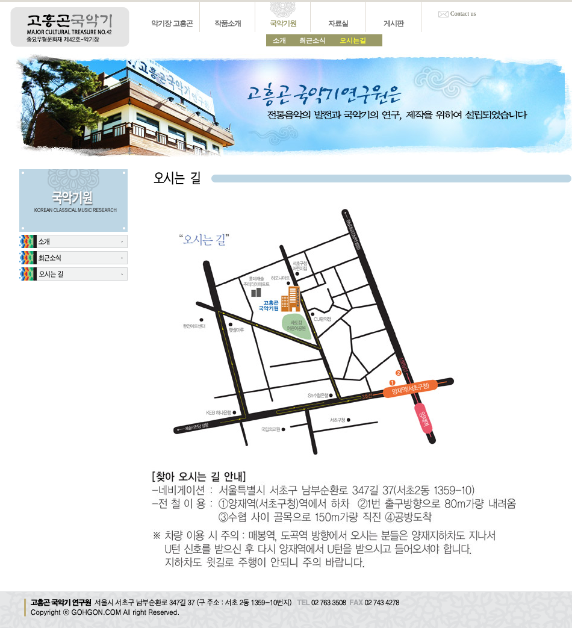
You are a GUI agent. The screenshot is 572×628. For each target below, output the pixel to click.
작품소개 (227, 23)
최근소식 (312, 40)
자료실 (338, 23)
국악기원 (283, 23)
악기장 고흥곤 (171, 23)
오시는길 (353, 40)
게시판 (393, 23)
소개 (279, 40)
